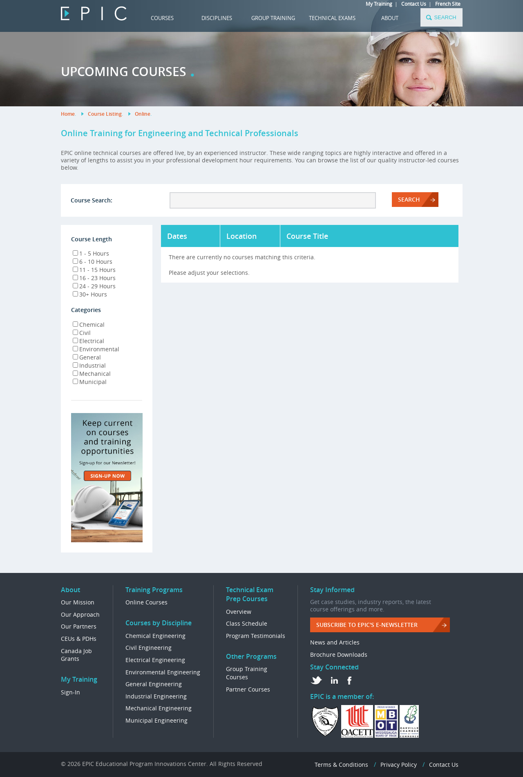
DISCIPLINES (216, 18)
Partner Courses (248, 689)
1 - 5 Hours (91, 253)
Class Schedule (246, 623)
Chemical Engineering (155, 636)
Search (409, 199)
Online (142, 113)
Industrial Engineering (156, 696)
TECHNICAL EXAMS (332, 18)
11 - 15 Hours (94, 270)
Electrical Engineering (155, 660)
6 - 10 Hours (92, 261)
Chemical (89, 324)
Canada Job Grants (76, 655)
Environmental (96, 349)
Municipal (90, 382)
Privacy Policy (398, 764)
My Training (379, 3)
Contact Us (413, 3)
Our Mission (77, 602)
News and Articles (335, 642)
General (87, 357)
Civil (82, 333)
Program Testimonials (255, 636)
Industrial (89, 365)
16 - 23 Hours (94, 278)
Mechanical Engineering (158, 708)
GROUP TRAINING (273, 18)
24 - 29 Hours (94, 286)
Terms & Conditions (341, 764)
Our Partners (78, 626)
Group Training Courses (246, 673)
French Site (447, 3)
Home (68, 113)
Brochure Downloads (338, 654)
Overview (238, 611)
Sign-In (70, 692)
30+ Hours (90, 294)
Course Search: (91, 200)
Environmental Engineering (162, 672)
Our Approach (80, 614)
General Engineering (153, 684)
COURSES (162, 18)
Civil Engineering (148, 647)
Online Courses (146, 602)
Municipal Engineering (156, 720)
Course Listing (105, 113)
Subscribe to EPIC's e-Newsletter (367, 625)
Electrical (88, 341)
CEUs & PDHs (78, 638)
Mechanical (92, 373)
